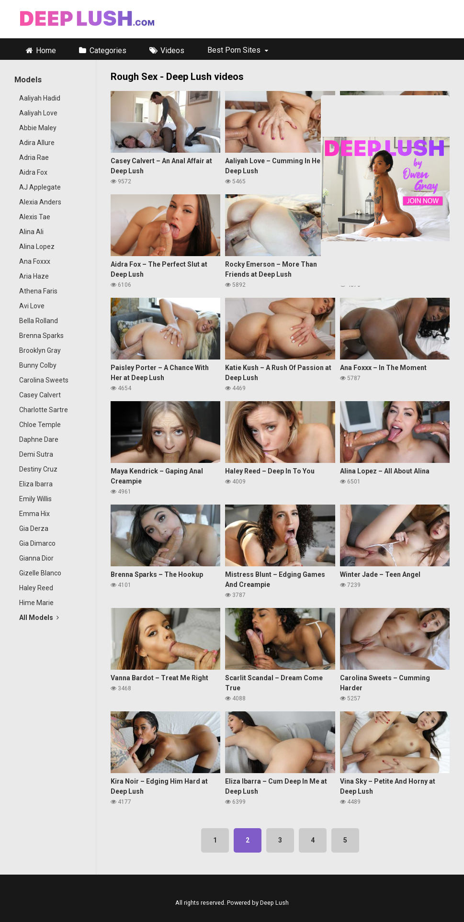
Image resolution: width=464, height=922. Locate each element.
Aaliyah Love (38, 113)
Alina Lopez (37, 246)
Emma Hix (34, 513)
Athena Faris (38, 291)
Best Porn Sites (233, 50)
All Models (39, 617)
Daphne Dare (38, 439)
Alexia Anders (40, 202)
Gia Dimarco (37, 543)
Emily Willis (35, 499)
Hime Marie (36, 603)
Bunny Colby (38, 365)
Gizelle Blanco (40, 573)
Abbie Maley (38, 128)
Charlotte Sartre (43, 410)
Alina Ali (31, 232)
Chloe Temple (40, 424)
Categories (108, 50)
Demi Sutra (36, 454)
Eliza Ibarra (36, 484)
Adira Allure (37, 142)
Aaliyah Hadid (39, 98)
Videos (172, 50)
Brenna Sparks (41, 335)
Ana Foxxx (34, 261)
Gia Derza (33, 528)
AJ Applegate (40, 187)
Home (46, 50)
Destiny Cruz (38, 469)
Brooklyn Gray (40, 350)
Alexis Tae (34, 217)
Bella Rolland (38, 321)
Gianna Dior (36, 558)
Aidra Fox (33, 172)
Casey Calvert (40, 395)
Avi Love (32, 306)
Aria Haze (34, 276)
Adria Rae (34, 157)
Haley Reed (36, 588)
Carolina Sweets (43, 380)
